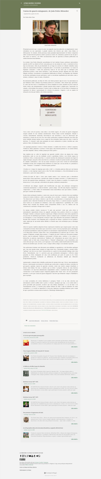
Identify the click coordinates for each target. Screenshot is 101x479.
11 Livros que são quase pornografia (33, 335)
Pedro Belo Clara (54, 321)
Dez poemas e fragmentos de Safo (33, 412)
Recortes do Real (45, 310)
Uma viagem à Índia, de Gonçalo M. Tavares (36, 351)
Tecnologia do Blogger (50, 473)
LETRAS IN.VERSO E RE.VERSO (32, 3)
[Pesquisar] (79, 4)
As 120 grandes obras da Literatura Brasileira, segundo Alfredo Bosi (43, 428)
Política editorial (29, 464)
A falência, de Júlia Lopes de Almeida (34, 366)
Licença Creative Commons (41, 462)
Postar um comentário (29, 325)
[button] (77, 11)
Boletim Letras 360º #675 (30, 397)
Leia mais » (74, 347)
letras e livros (44, 321)
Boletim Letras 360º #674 (30, 382)
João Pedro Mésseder (34, 321)
